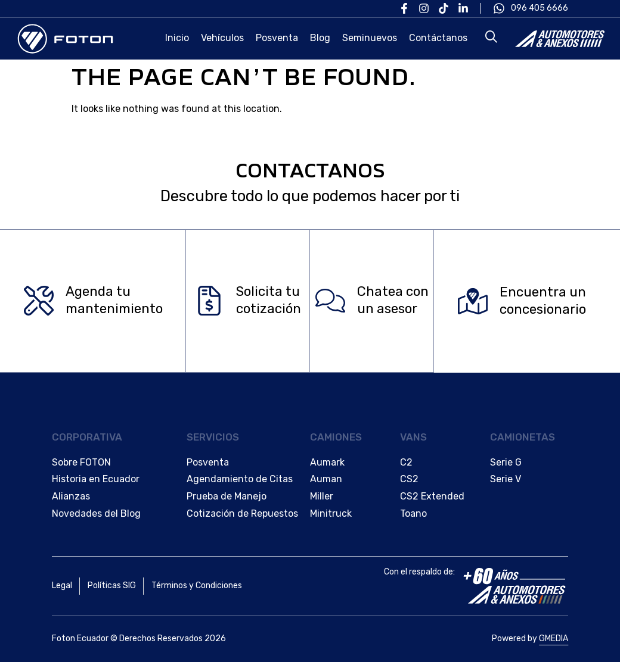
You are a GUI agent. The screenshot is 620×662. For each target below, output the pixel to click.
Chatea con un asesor (393, 300)
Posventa (277, 37)
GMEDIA (553, 638)
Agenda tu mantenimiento (114, 300)
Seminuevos (369, 37)
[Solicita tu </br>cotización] (209, 301)
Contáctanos (438, 37)
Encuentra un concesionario (543, 300)
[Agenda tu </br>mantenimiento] (39, 301)
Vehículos (222, 37)
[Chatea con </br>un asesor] (330, 301)
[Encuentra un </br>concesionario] (473, 301)
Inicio (177, 37)
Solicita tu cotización (268, 300)
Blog (320, 37)
